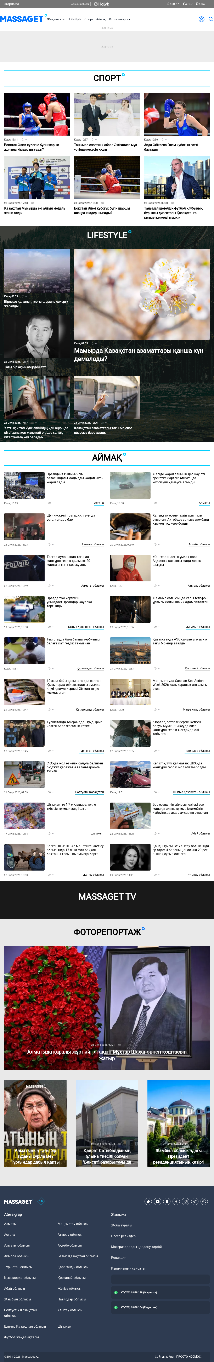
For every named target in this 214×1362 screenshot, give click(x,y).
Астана (99, 502)
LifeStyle (75, 19)
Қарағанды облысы (90, 668)
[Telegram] (195, 1201)
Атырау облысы (199, 585)
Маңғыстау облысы (196, 709)
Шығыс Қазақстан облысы (191, 792)
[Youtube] (158, 1201)
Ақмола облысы (93, 544)
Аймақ (101, 19)
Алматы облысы (92, 585)
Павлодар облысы (197, 750)
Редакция (118, 1258)
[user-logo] (201, 19)
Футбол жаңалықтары (21, 1337)
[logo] (23, 19)
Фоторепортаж (120, 19)
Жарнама (11, 4)
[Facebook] (176, 1201)
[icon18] (41, 1201)
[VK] (167, 1201)
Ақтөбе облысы (199, 544)
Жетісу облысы (93, 874)
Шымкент (97, 833)
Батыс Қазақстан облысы (86, 626)
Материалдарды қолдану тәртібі (136, 1247)
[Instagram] (186, 1201)
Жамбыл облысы (198, 626)
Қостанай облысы (197, 668)
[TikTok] (148, 1201)
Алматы (204, 502)
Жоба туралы (121, 1225)
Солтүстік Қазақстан (89, 792)
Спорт (88, 19)
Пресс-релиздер (123, 1236)
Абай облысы (200, 833)
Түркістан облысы (91, 750)
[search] (210, 19)
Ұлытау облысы (199, 874)
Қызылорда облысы (90, 709)
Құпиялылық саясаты (128, 1268)
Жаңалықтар (56, 19)
